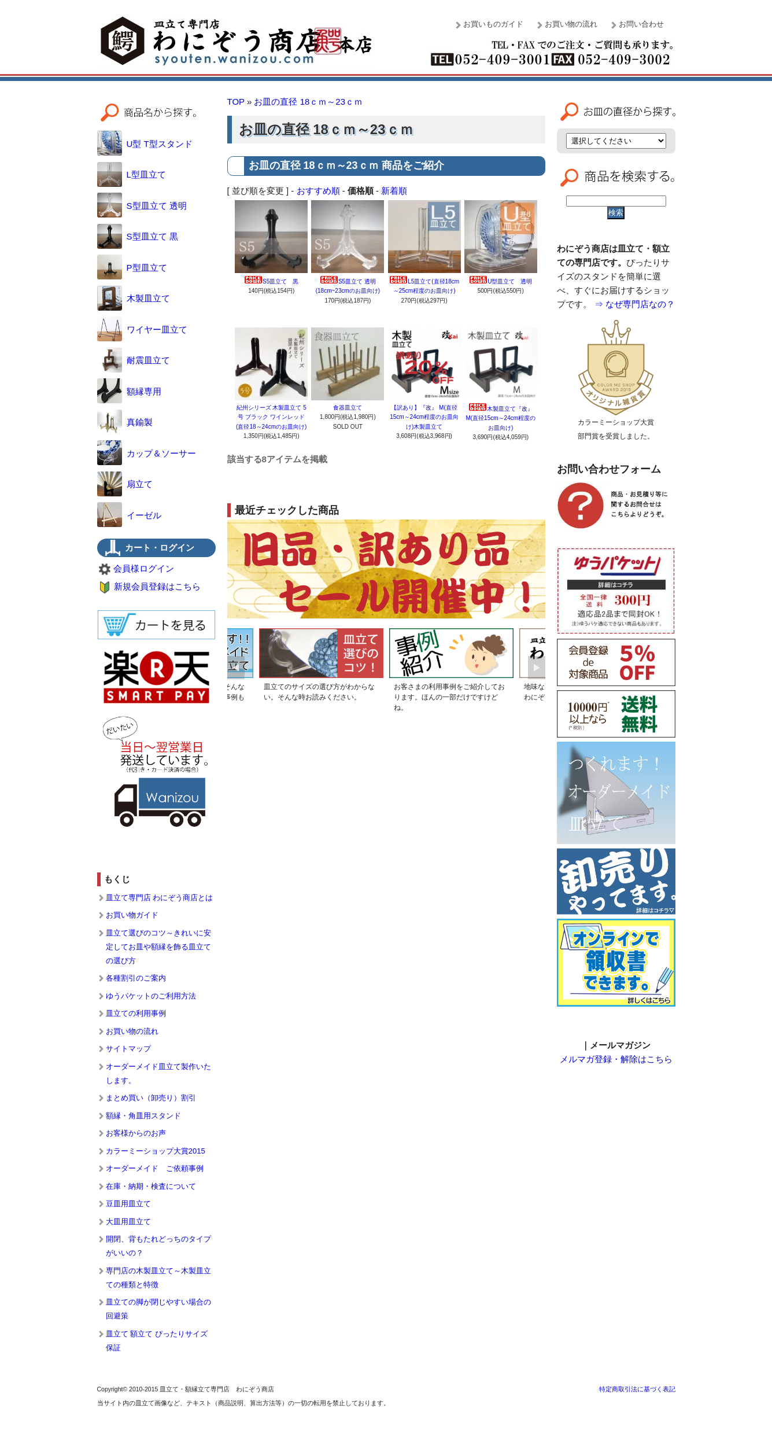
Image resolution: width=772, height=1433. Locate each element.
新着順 (394, 191)
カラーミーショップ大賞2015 (155, 1151)
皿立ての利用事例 (136, 1013)
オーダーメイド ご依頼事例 (155, 1168)
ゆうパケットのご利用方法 (151, 996)
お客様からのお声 (136, 1133)
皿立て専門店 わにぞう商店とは (159, 897)
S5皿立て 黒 (271, 281)
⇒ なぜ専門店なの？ (634, 304)
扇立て (125, 484)
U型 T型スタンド (145, 144)
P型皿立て (132, 267)
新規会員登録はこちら (157, 586)
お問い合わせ (641, 24)
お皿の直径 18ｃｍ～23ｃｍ (308, 101)
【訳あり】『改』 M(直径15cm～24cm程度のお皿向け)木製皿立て (424, 417)
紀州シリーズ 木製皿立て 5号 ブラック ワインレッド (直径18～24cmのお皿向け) (271, 417)
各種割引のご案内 (136, 978)
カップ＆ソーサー (146, 453)
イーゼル (129, 515)
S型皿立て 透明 (142, 206)
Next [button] (536, 667)
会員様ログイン (143, 568)
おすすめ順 (318, 191)
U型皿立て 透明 (500, 281)
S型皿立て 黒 (137, 236)
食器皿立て (350, 407)
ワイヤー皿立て (142, 329)
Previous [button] (236, 667)
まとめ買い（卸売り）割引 (151, 1097)
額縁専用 (129, 391)
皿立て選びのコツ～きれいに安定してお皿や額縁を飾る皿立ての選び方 (158, 947)
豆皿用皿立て (128, 1203)
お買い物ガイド (132, 915)
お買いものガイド (493, 24)
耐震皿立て (133, 360)
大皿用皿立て (128, 1221)
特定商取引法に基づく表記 (637, 1389)
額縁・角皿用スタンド (143, 1115)
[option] (321, 667)
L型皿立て (131, 174)
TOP (236, 101)
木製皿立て (133, 298)
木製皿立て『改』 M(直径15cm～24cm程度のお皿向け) (500, 418)
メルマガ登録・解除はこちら (616, 1059)
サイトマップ (128, 1048)
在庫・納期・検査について (151, 1186)
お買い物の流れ (571, 24)
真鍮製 (125, 422)
